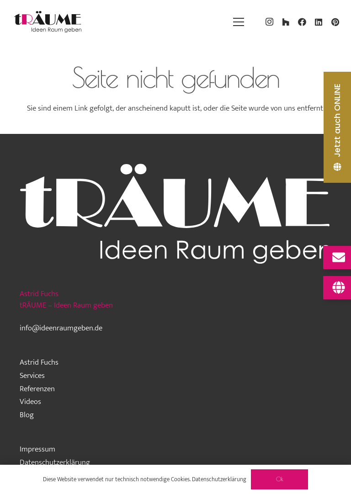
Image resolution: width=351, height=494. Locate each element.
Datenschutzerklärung (55, 462)
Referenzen (37, 388)
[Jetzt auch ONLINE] (337, 127)
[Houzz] (285, 22)
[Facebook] (302, 22)
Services (32, 375)
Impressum (37, 449)
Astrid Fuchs (39, 362)
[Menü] (238, 22)
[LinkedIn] (318, 22)
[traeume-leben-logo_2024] (48, 22)
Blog (27, 415)
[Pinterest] (335, 22)
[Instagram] (269, 22)
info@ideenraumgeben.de (61, 328)
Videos (30, 401)
